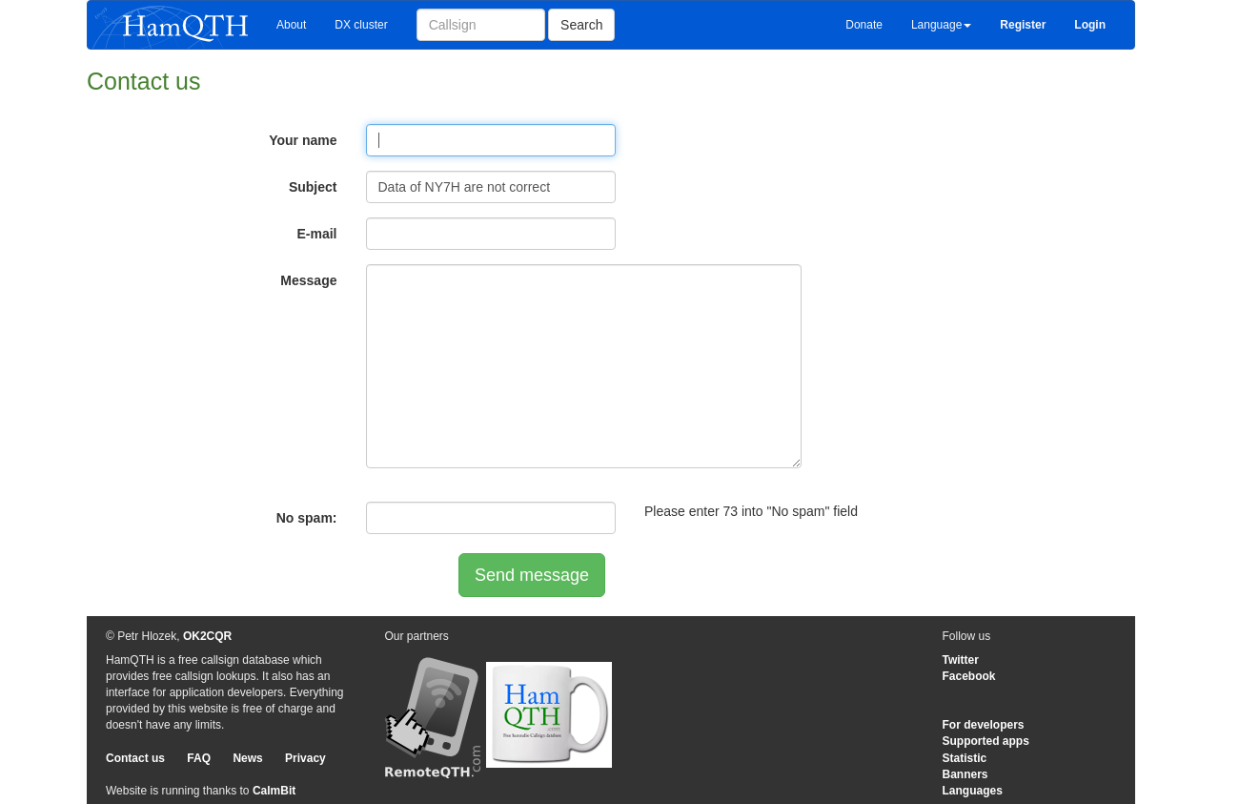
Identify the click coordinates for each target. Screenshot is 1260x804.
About (291, 24)
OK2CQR (207, 636)
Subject (313, 187)
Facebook (969, 676)
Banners (965, 774)
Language (941, 24)
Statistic (965, 758)
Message (308, 280)
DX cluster (361, 24)
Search (581, 24)
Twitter (961, 660)
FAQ (199, 758)
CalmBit (274, 790)
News (247, 758)
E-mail (316, 233)
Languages (973, 790)
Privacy (305, 758)
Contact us (135, 758)
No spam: (306, 518)
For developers (984, 725)
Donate (864, 24)
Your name (302, 140)
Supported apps (986, 741)
